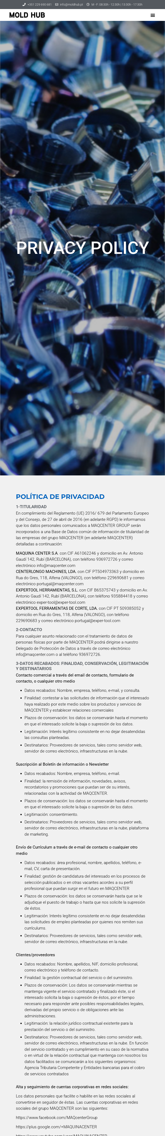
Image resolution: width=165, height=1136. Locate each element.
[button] (152, 15)
